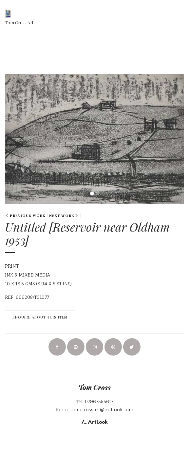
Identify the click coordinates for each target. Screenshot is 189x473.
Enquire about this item (39, 317)
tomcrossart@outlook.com (103, 409)
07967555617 (99, 401)
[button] (18, 139)
